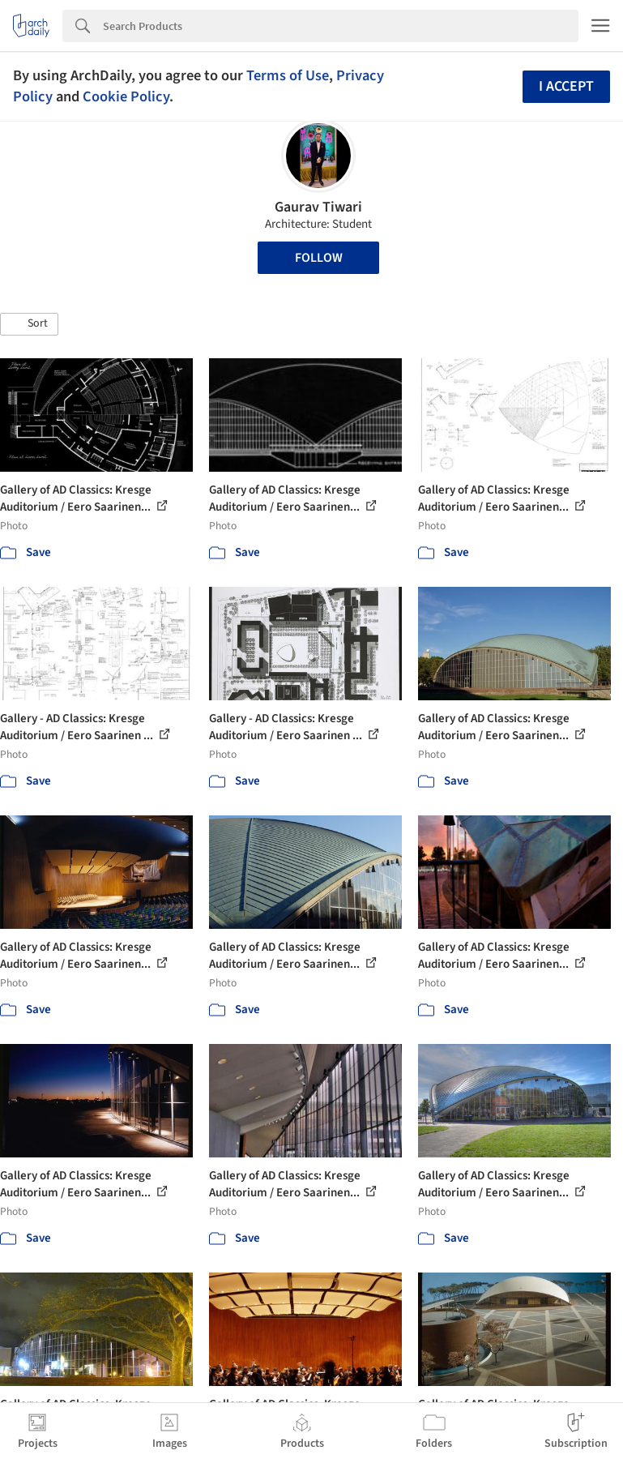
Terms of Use (287, 75)
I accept (566, 86)
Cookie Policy (126, 96)
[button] (29, 324)
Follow (319, 258)
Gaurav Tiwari (318, 207)
